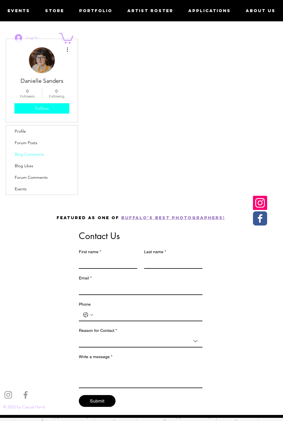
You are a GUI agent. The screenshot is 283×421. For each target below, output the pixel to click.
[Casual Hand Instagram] (260, 203)
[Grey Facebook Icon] (26, 395)
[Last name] (171, 262)
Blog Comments (29, 154)
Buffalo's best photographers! (173, 217)
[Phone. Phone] (146, 315)
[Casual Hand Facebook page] (260, 218)
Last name (155, 251)
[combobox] (140, 341)
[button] (66, 38)
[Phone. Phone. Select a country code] (88, 314)
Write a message (95, 356)
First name (90, 251)
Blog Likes (24, 165)
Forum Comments (31, 177)
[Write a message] (140, 374)
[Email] (139, 288)
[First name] (106, 262)
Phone (85, 304)
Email (85, 278)
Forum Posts (26, 142)
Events (21, 188)
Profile (20, 131)
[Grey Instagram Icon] (8, 395)
